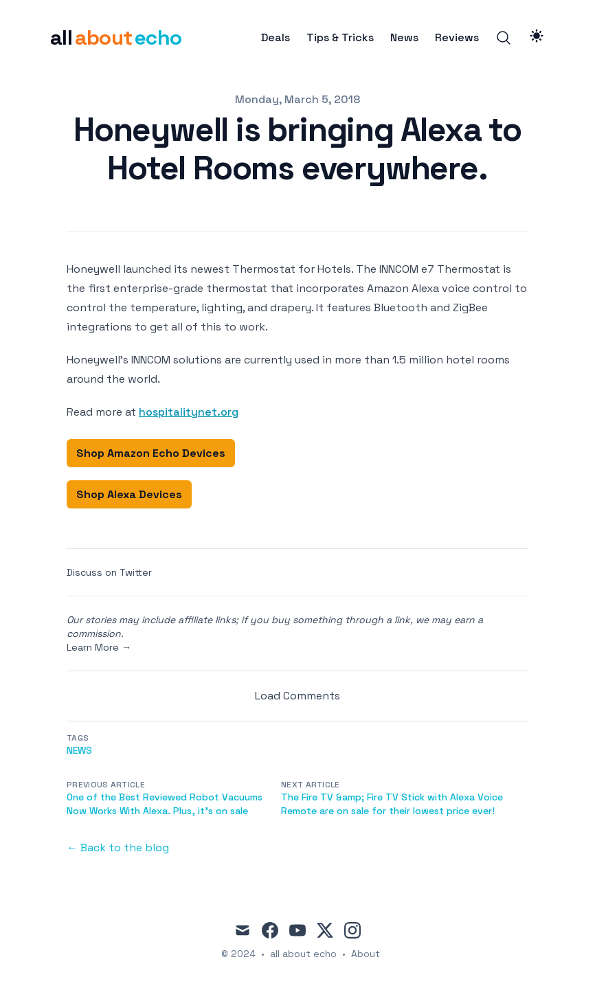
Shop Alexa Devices (129, 494)
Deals (275, 38)
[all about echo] (115, 38)
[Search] (503, 38)
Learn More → (99, 647)
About (365, 953)
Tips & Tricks (340, 38)
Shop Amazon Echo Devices (150, 453)
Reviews (457, 38)
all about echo (303, 953)
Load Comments (297, 695)
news (79, 750)
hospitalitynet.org (188, 412)
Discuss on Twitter (109, 572)
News (404, 38)
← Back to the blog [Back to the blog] (118, 847)
